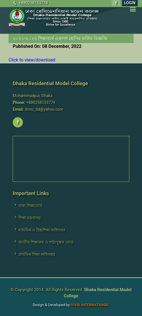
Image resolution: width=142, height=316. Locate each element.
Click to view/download (31, 60)
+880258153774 (33, 3)
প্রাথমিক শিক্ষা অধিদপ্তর (36, 254)
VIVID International (90, 305)
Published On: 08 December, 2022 (47, 46)
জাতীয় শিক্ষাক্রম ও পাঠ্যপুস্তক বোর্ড (45, 242)
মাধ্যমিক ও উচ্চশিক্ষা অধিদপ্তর (41, 230)
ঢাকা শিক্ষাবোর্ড (30, 206)
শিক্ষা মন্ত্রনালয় (29, 218)
